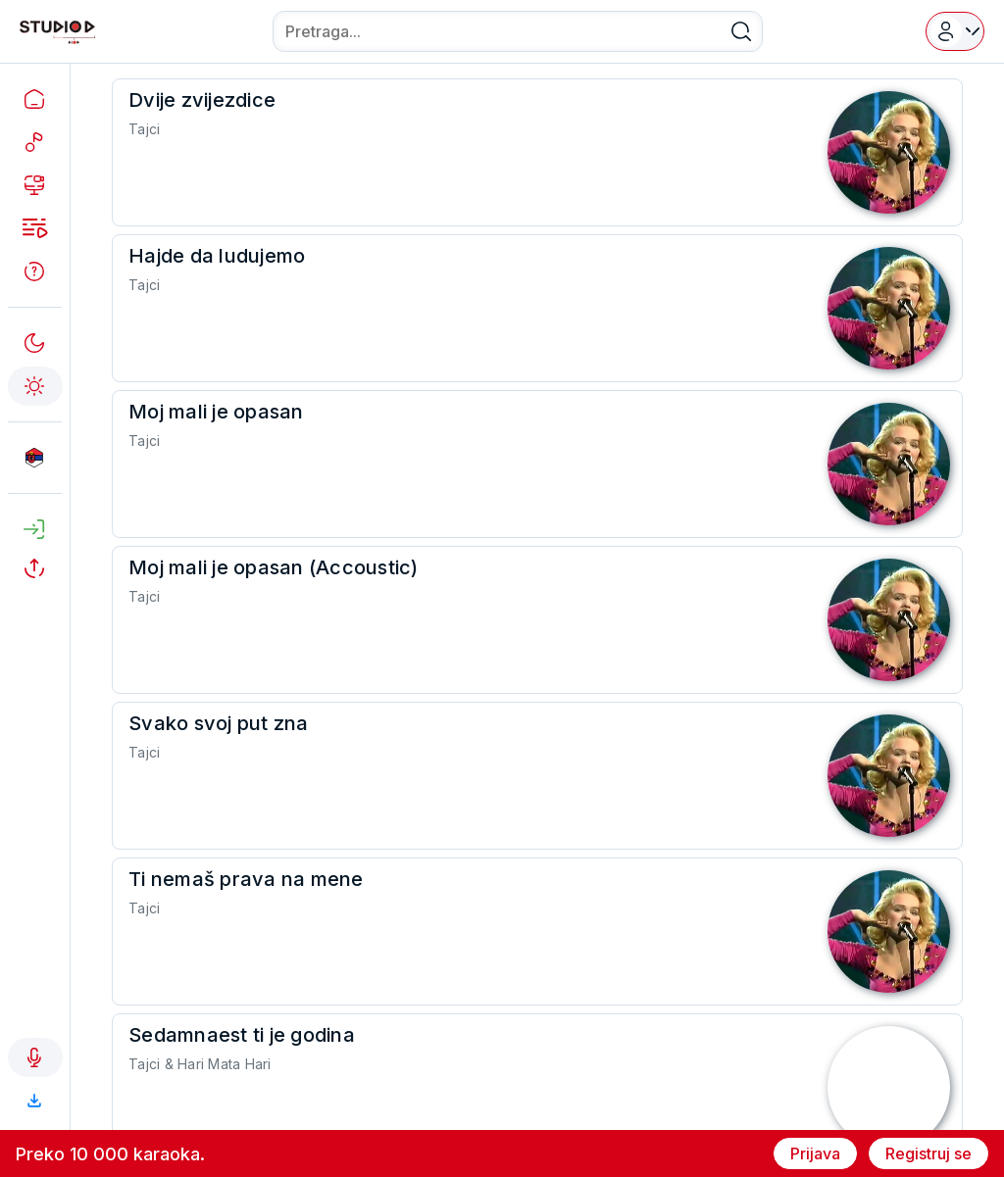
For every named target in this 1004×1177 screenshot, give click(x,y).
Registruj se (928, 1153)
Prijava (815, 1153)
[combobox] (518, 31)
